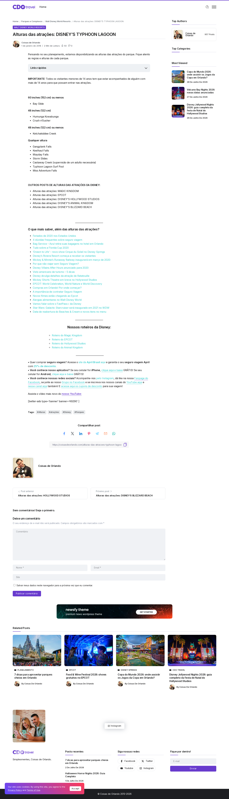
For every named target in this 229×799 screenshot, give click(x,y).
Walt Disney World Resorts (58, 21)
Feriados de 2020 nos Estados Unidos (54, 235)
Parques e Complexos (31, 21)
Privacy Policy (15, 790)
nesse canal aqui (37, 386)
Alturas (41, 412)
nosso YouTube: (72, 393)
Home (15, 21)
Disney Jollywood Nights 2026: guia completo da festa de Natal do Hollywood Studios (200, 109)
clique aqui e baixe (112, 370)
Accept (75, 788)
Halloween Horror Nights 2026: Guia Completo (85, 775)
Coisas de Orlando (30, 42)
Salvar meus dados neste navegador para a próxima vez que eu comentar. (55, 585)
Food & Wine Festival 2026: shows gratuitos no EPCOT (86, 676)
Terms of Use (33, 790)
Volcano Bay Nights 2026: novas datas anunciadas (201, 91)
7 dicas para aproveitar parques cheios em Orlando (33, 676)
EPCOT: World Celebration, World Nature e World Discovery (67, 283)
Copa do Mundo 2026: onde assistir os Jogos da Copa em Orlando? (201, 74)
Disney (67, 412)
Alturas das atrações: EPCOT (49, 195)
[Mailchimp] (193, 769)
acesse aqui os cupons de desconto (81, 386)
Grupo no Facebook (73, 382)
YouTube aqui (134, 382)
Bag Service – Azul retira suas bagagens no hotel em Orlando (68, 243)
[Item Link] (178, 76)
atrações (54, 412)
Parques (80, 412)
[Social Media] (127, 761)
